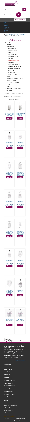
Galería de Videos (10, 385)
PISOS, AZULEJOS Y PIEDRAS (13, 82)
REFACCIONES (10, 86)
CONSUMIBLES (11, 62)
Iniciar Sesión (8, 369)
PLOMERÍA (9, 84)
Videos (6, 30)
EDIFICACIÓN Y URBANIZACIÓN (13, 88)
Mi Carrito (8, 372)
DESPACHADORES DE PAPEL (14, 64)
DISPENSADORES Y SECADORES (14, 66)
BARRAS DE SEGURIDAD (13, 50)
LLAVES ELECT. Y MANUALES (14, 74)
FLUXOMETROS (11, 72)
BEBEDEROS (10, 52)
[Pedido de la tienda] (17, 99)
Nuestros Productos (10, 403)
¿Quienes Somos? (10, 394)
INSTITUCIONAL (21, 34)
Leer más (9, 118)
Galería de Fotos (9, 383)
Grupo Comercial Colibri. (9, 416)
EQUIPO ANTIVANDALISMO (14, 68)
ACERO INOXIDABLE (12, 48)
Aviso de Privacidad (20, 418)
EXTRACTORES (11, 70)
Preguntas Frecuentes (11, 405)
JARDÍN (8, 76)
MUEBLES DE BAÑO (11, 80)
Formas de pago (9, 410)
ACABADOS (12, 34)
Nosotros (6, 27)
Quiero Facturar (9, 408)
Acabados (6, 24)
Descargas (8, 388)
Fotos (5, 28)
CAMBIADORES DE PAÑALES (14, 56)
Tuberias (6, 25)
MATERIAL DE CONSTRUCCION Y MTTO (15, 78)
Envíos (7, 413)
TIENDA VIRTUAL (20, 20)
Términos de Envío (10, 380)
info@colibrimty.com (20, 360)
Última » (22, 340)
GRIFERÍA (9, 44)
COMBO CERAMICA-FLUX (13, 60)
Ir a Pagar (7, 374)
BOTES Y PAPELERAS (12, 54)
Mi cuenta (8, 367)
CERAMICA (10, 58)
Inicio (5, 22)
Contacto (6, 32)
